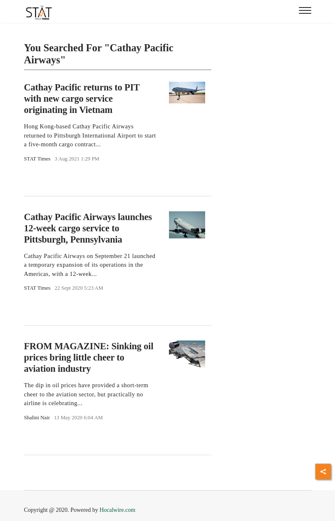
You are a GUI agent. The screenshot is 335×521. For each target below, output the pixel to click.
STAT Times (37, 159)
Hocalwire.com (117, 510)
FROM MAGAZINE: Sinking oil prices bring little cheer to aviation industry (89, 357)
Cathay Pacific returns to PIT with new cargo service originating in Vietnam (82, 98)
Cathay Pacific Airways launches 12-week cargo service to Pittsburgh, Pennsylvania (88, 228)
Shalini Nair (37, 418)
